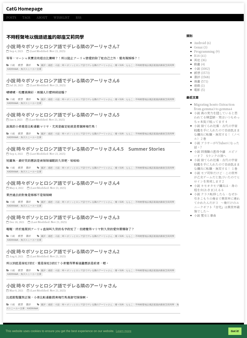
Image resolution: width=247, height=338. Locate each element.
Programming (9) (207, 51)
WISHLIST (62, 17)
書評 (28, 65)
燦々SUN (119, 65)
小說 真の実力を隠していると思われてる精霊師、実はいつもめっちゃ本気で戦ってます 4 (217, 117)
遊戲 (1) (199, 85)
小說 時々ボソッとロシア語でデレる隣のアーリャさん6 (62, 80)
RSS (78, 17)
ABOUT (41, 17)
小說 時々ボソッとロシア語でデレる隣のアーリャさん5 (62, 113)
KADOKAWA (12, 68)
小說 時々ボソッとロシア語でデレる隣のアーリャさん (61, 282)
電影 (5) (199, 90)
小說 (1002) (202, 68)
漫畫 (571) (201, 81)
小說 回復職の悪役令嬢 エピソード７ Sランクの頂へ (215, 153)
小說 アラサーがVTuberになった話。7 (216, 145)
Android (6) (202, 43)
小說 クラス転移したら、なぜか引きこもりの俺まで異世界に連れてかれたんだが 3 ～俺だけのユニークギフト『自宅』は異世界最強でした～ (217, 202)
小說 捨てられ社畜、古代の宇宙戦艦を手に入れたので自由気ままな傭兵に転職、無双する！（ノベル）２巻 (217, 132)
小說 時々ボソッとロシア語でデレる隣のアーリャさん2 (62, 249)
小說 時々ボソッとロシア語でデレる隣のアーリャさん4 (62, 181)
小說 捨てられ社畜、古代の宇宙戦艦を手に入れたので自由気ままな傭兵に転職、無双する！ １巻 (217, 164)
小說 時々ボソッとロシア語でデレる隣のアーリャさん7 (62, 46)
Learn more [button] (123, 331)
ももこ (129, 65)
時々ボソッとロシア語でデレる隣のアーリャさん (87, 65)
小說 (12, 65)
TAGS (26, 17)
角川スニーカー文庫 (31, 68)
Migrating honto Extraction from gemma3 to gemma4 (214, 106)
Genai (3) (201, 47)
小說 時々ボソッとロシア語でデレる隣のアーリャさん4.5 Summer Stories (85, 147)
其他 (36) (200, 60)
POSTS (11, 17)
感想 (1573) (202, 73)
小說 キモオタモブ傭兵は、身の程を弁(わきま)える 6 (215, 187)
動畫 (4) (199, 64)
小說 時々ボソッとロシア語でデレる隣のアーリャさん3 (62, 215)
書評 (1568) (202, 77)
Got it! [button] (235, 331)
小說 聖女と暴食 (205, 215)
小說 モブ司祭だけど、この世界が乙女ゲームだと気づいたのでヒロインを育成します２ (217, 177)
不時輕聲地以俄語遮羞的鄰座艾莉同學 (154, 65)
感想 (20, 65)
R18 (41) (200, 55)
